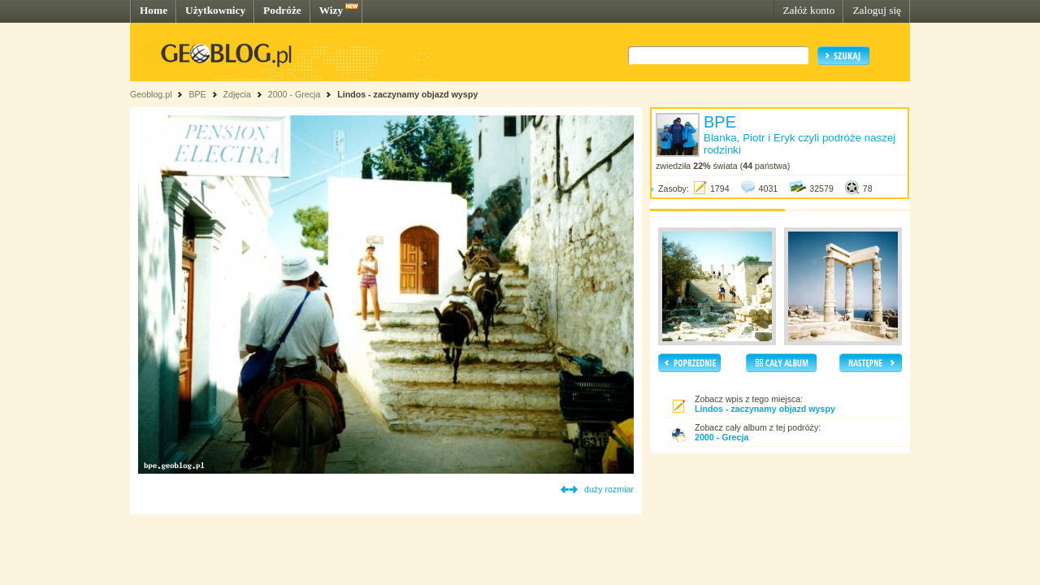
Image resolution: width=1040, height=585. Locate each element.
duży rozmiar (609, 489)
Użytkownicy (215, 10)
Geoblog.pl (151, 94)
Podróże (282, 10)
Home (153, 10)
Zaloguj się (876, 10)
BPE (197, 94)
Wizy (331, 10)
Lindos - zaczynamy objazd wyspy (407, 94)
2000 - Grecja (294, 94)
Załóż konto (808, 10)
